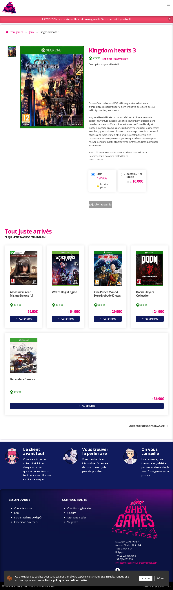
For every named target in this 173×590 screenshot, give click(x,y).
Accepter (145, 578)
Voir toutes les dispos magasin (147, 426)
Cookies (71, 513)
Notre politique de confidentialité (66, 580)
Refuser (160, 578)
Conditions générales (79, 508)
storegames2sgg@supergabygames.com (136, 562)
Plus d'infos (25, 318)
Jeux (31, 32)
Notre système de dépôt (28, 517)
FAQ (16, 513)
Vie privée (72, 522)
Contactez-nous (23, 508)
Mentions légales (76, 517)
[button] (168, 5)
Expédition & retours (26, 522)
